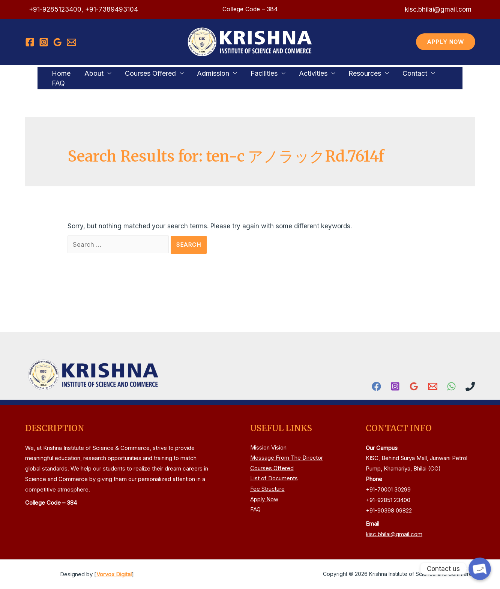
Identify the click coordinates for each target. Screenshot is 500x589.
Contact (400, 77)
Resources (353, 77)
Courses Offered (148, 77)
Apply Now (264, 500)
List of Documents (274, 479)
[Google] (57, 42)
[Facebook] (30, 42)
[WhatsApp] (451, 386)
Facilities (257, 77)
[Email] (71, 42)
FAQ (438, 77)
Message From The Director (287, 458)
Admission (209, 77)
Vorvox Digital (114, 574)
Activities (304, 77)
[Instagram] (43, 42)
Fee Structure (267, 489)
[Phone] (470, 386)
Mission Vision (268, 447)
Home (64, 77)
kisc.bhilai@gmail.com (394, 534)
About (94, 77)
